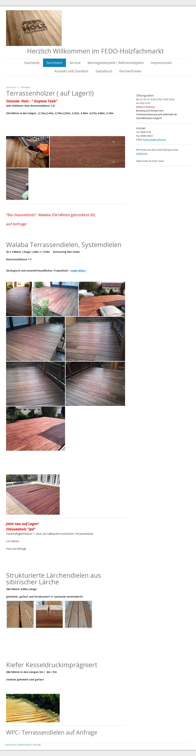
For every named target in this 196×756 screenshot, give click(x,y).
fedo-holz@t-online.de (154, 139)
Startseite (31, 63)
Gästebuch (104, 71)
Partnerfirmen (130, 71)
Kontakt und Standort (71, 71)
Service (75, 63)
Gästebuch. (142, 153)
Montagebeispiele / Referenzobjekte (116, 63)
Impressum (10, 744)
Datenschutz (24, 744)
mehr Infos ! (78, 270)
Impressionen (161, 63)
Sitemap (37, 744)
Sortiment (54, 63)
